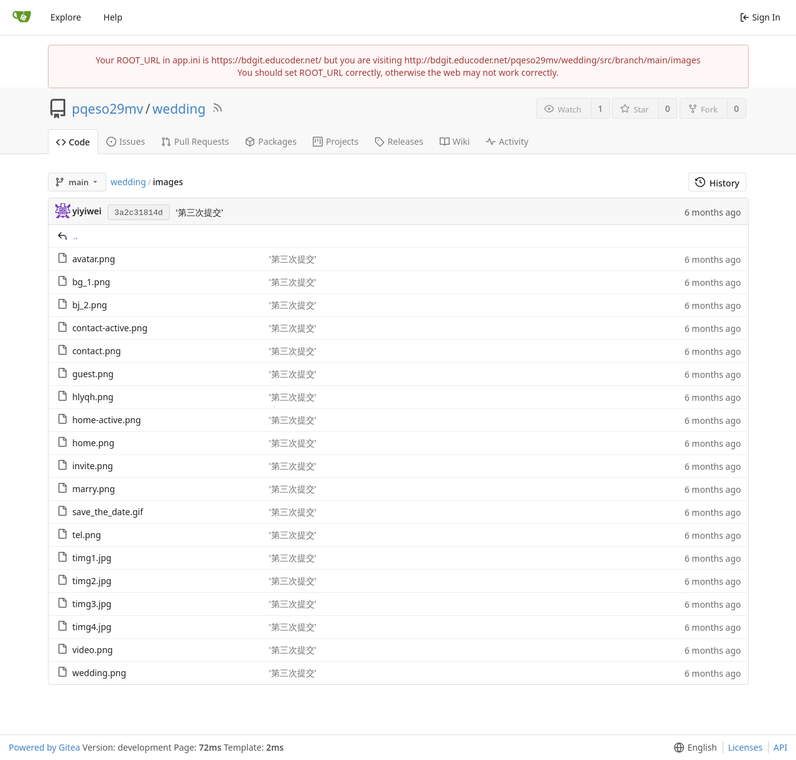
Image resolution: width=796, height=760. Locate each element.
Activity (507, 141)
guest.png (93, 374)
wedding (179, 109)
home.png (93, 443)
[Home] (21, 17)
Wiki (455, 141)
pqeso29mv (108, 109)
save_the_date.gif (107, 512)
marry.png (93, 489)
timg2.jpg (91, 581)
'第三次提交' (199, 212)
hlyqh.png (92, 397)
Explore (65, 17)
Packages (271, 141)
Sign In (760, 17)
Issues (125, 141)
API (780, 747)
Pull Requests (195, 141)
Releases (398, 141)
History (717, 183)
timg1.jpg (91, 558)
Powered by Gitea (44, 747)
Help (113, 17)
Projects (335, 141)
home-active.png (106, 420)
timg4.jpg (91, 627)
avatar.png (93, 259)
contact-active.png (109, 328)
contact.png (96, 351)
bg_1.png (91, 282)
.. (75, 236)
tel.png (86, 535)
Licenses (745, 747)
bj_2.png (89, 305)
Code (73, 142)
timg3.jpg (91, 604)
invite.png (92, 466)
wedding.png (99, 673)
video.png (92, 650)
